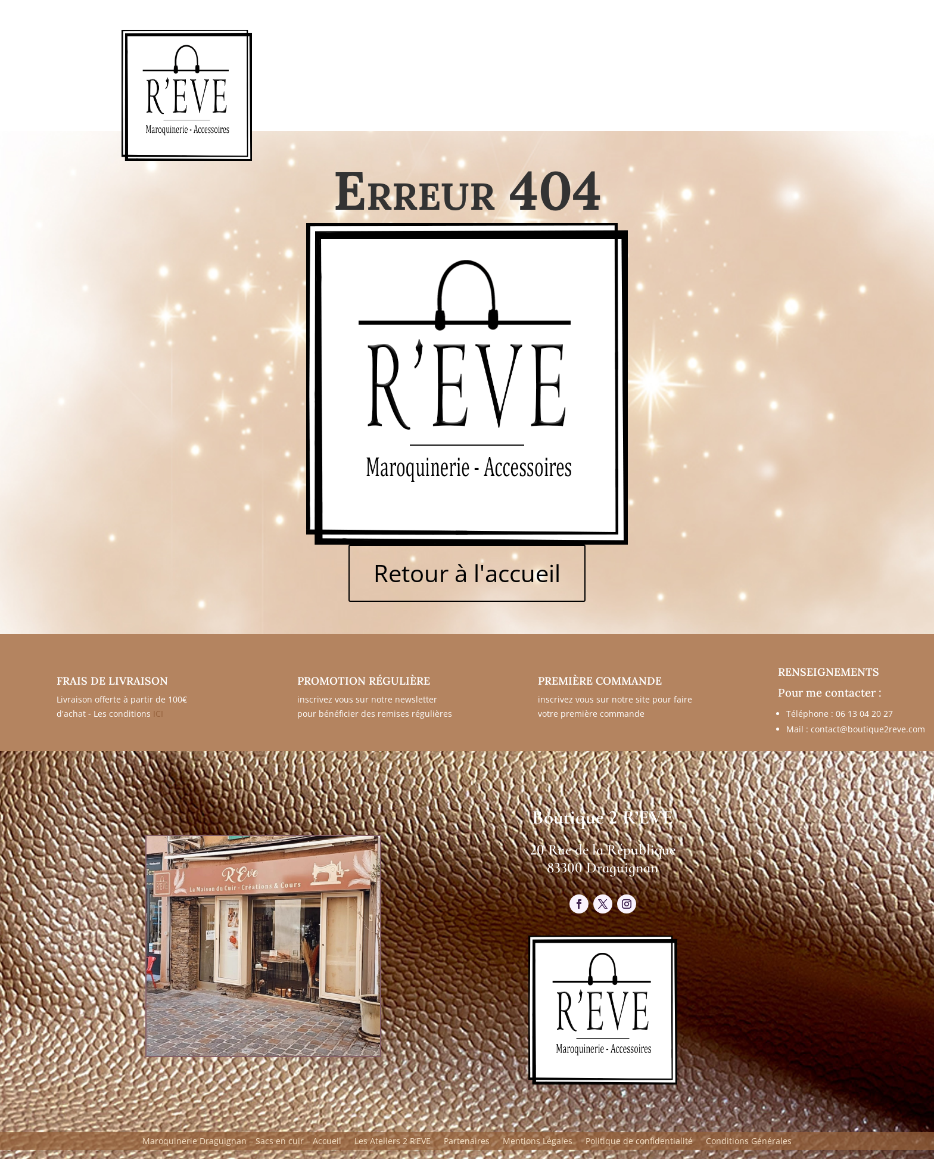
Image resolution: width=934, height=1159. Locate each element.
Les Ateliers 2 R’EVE (392, 1141)
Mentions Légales (537, 1141)
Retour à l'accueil (467, 573)
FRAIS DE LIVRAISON (112, 681)
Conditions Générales (749, 1141)
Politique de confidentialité (639, 1141)
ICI (158, 713)
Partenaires (467, 1141)
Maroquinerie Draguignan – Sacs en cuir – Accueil (241, 1141)
